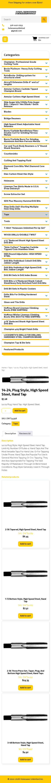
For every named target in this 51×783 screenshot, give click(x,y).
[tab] (5, 39)
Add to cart (20, 411)
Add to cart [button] (25, 544)
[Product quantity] (6, 410)
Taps (10, 368)
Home (4, 368)
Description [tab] (10, 433)
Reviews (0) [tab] (24, 433)
